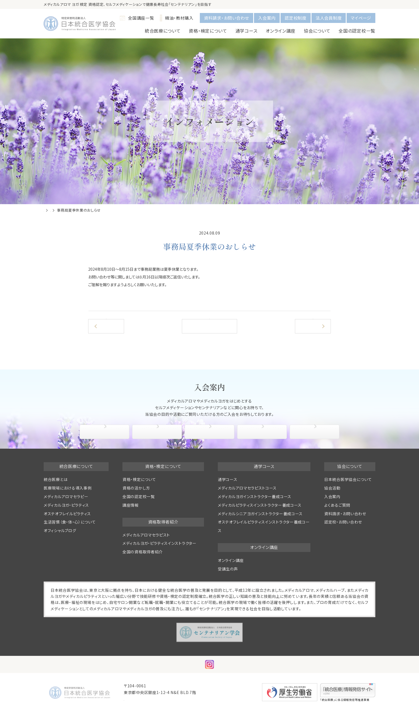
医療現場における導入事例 (67, 488)
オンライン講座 (231, 560)
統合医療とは (55, 479)
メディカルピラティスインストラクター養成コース (260, 505)
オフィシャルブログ (60, 530)
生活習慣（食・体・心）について (70, 522)
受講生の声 (228, 569)
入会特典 (210, 431)
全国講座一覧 (137, 18)
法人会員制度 (329, 18)
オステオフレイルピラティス (67, 513)
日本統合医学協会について (348, 479)
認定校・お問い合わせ (343, 522)
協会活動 (263, 431)
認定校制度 (296, 18)
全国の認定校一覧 (357, 30)
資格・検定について (139, 479)
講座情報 (130, 505)
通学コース (227, 479)
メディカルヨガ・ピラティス (66, 505)
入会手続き (158, 431)
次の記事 (312, 326)
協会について (106, 431)
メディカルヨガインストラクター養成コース (254, 496)
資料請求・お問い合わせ (226, 18)
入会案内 (267, 18)
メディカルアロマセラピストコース (247, 488)
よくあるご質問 (316, 431)
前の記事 (107, 326)
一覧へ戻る (209, 326)
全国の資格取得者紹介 (142, 551)
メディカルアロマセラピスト (146, 535)
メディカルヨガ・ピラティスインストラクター (159, 543)
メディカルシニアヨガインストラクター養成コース (260, 513)
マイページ (361, 18)
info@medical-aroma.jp (148, 699)
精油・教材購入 (176, 18)
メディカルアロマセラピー (66, 496)
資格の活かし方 (136, 488)
